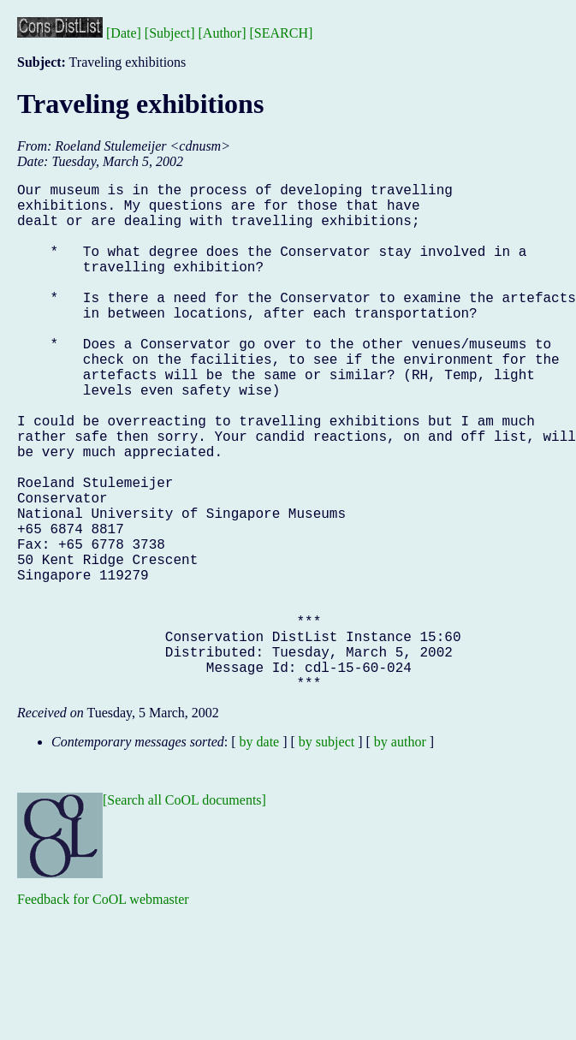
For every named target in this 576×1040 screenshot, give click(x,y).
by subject (326, 854)
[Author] (222, 33)
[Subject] (170, 33)
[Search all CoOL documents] (184, 913)
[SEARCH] (281, 33)
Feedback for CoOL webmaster (103, 1012)
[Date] (123, 33)
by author (400, 854)
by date (260, 854)
